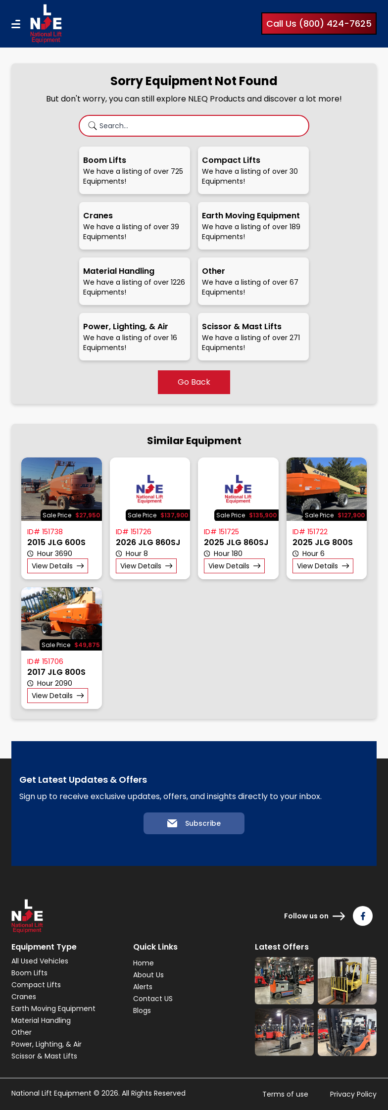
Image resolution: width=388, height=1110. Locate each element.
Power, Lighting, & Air (46, 1044)
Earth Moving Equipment (53, 1008)
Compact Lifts (36, 985)
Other (21, 1032)
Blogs (142, 1010)
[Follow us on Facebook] (363, 916)
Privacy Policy (353, 1094)
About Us (148, 975)
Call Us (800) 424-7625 (319, 23)
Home (143, 963)
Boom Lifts (29, 973)
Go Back (194, 382)
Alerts (142, 987)
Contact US (153, 999)
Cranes (23, 997)
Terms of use (285, 1094)
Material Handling (41, 1020)
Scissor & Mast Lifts (44, 1056)
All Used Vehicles (39, 961)
